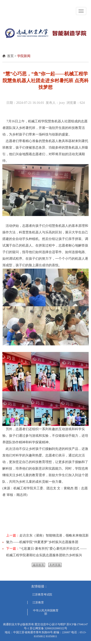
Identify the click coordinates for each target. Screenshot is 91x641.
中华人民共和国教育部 (45, 612)
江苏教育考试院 (42, 594)
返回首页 (38, 565)
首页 (10, 56)
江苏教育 (38, 602)
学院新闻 (23, 56)
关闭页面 (55, 565)
